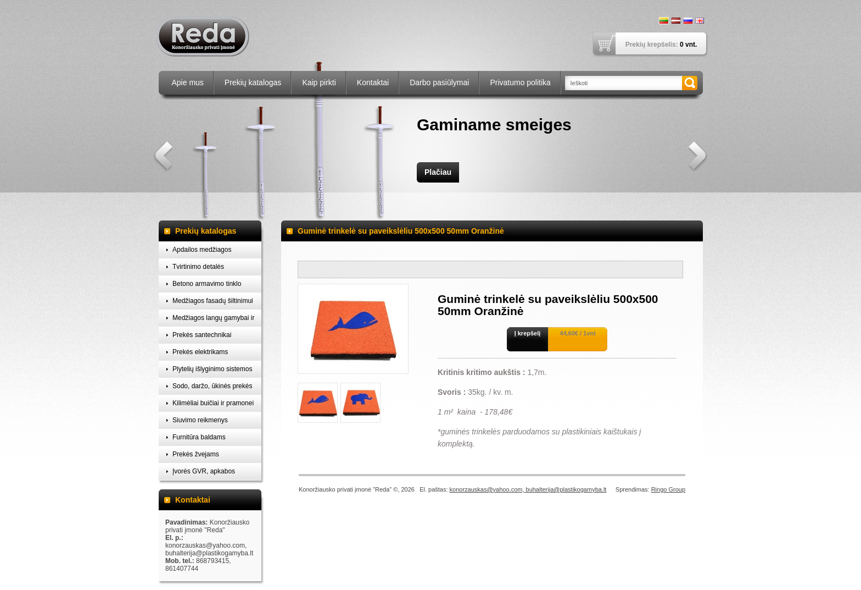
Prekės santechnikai (201, 335)
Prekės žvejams (195, 454)
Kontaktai (373, 82)
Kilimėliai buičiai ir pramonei (213, 403)
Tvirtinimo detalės (198, 267)
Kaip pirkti (319, 82)
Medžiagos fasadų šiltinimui (212, 301)
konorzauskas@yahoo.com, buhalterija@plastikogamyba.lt (528, 489)
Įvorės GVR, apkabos (203, 471)
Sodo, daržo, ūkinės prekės (212, 386)
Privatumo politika (520, 82)
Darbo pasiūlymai (439, 82)
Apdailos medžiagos (201, 249)
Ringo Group (668, 489)
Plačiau (437, 172)
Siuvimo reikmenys (200, 420)
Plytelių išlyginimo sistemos (212, 369)
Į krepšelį (528, 333)
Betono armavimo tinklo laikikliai (206, 286)
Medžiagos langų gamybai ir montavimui (213, 320)
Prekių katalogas (253, 82)
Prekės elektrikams (200, 352)
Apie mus (188, 82)
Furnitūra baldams (199, 437)
